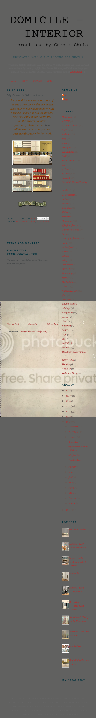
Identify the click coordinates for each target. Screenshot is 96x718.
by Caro (20, 221)
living (64, 260)
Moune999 (67, 273)
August (72, 467)
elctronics (66, 217)
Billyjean (37, 81)
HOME (12, 81)
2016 (68, 401)
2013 (68, 417)
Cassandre (67, 178)
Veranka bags (75, 646)
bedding (65, 143)
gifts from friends (70, 225)
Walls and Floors (70, 373)
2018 (68, 390)
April (71, 488)
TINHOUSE (68, 360)
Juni (71, 477)
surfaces (65, 347)
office (64, 295)
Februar (73, 498)
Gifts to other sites (70, 230)
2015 (68, 406)
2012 (68, 422)
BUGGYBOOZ (69, 160)
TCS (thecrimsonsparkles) (74, 352)
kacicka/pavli (68, 247)
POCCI (65, 330)
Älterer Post (52, 324)
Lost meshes (67, 265)
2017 (68, 396)
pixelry (65, 317)
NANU (65, 286)
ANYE (65, 130)
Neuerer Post (13, 324)
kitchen (31, 221)
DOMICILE (76, 72)
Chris (65, 100)
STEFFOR (67, 343)
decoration (67, 208)
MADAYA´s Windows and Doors (76, 605)
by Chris (66, 174)
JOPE (64, 243)
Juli (70, 472)
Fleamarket (67, 221)
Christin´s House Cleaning (74, 182)
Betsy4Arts (67, 147)
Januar (72, 503)
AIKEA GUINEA (70, 126)
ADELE (66, 121)
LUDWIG (67, 269)
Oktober (73, 437)
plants (65, 321)
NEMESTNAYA (70, 291)
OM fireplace (74, 455)
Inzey (64, 234)
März (71, 493)
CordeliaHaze (68, 195)
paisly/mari (67, 312)
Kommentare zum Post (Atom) (32, 331)
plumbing (66, 326)
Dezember (74, 426)
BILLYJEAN (68, 152)
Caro (64, 95)
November (74, 432)
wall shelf (66, 369)
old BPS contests (69, 304)
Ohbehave (66, 299)
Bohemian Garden (77, 529)
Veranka (66, 364)
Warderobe (74, 573)
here (48, 125)
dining (65, 212)
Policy (25, 81)
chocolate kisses (75, 460)
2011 (68, 510)
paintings (66, 308)
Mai (71, 482)
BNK (64, 156)
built (64, 165)
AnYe (49, 81)
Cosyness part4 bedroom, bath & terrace (77, 562)
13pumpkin (67, 117)
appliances (66, 134)
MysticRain (43, 221)
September (74, 442)
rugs (64, 334)
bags (64, 139)
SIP (63, 339)
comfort (65, 190)
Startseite (32, 324)
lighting (65, 256)
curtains (66, 199)
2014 (68, 411)
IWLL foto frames (70, 238)
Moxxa (65, 278)
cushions (66, 203)
